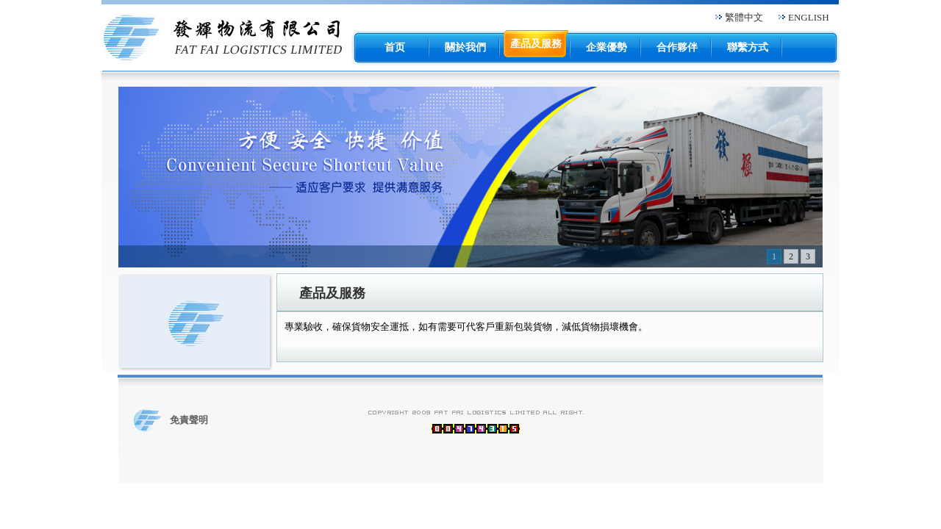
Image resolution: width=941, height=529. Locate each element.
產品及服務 (332, 293)
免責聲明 (189, 419)
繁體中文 (744, 17)
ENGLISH (808, 17)
